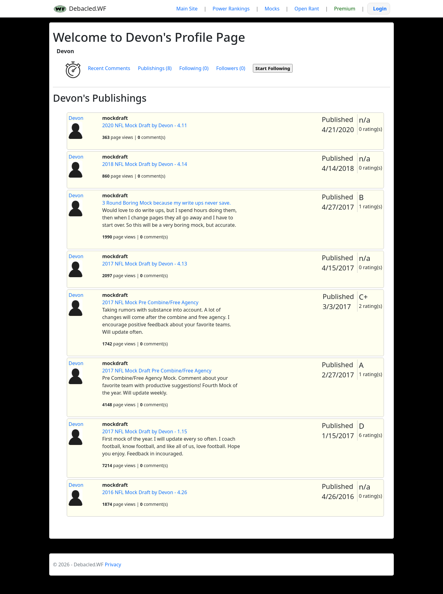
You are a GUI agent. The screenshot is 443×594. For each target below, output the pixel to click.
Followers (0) (230, 68)
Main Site (187, 8)
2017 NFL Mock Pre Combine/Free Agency (150, 302)
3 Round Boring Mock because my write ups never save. (166, 202)
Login (380, 8)
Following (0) (194, 68)
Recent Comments (109, 68)
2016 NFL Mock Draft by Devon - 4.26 (144, 492)
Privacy (113, 564)
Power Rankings (231, 8)
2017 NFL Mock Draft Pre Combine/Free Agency (156, 370)
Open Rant (306, 8)
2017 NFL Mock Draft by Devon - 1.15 (144, 431)
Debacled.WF (79, 8)
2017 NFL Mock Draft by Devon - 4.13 (144, 263)
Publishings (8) (155, 68)
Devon (76, 118)
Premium (344, 8)
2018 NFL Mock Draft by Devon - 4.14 (144, 164)
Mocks (272, 8)
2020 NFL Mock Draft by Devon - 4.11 (144, 125)
